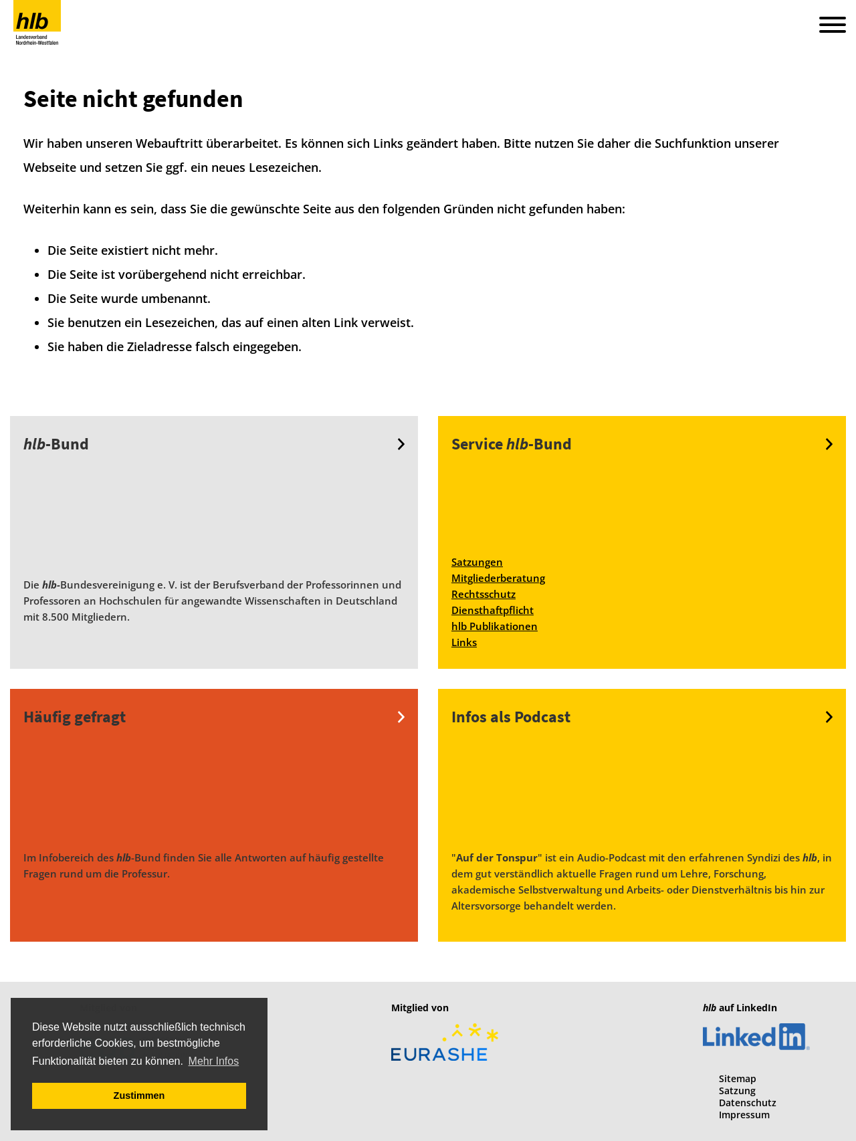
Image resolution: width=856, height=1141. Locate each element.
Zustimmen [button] (139, 1095)
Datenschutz (747, 1102)
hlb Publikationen (494, 626)
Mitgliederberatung (498, 578)
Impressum (744, 1114)
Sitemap (737, 1078)
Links (464, 642)
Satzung (737, 1090)
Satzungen (477, 561)
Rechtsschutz (483, 594)
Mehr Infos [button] (214, 1061)
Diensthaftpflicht (492, 610)
